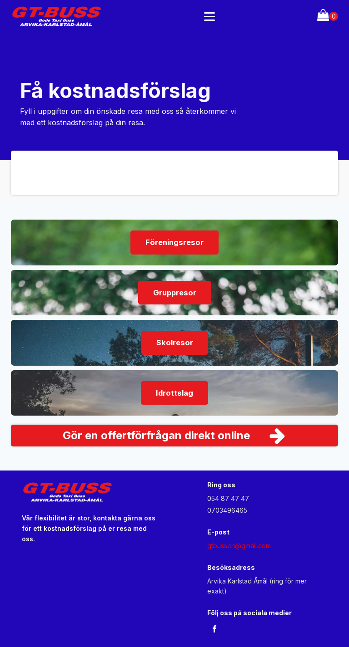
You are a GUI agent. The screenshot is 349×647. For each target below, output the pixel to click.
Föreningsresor (174, 242)
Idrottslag (174, 392)
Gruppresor (174, 292)
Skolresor (174, 342)
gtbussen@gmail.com (239, 545)
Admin (31, 568)
